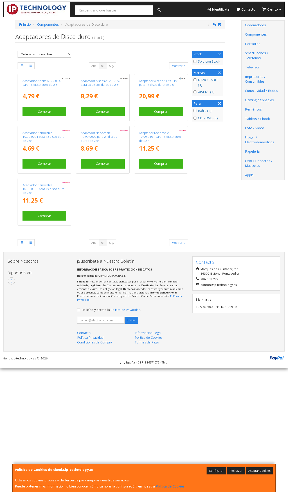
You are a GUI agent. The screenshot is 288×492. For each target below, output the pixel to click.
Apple (249, 175)
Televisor (252, 67)
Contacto (245, 9)
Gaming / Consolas (259, 100)
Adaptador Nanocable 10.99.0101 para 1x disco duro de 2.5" (160, 219)
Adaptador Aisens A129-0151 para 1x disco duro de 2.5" (159, 124)
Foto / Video (254, 128)
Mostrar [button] (178, 66)
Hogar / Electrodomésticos (259, 139)
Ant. (94, 66)
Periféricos (253, 109)
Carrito (271, 9)
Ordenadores (255, 25)
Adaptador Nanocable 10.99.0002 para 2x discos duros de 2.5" (99, 219)
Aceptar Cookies (259, 471)
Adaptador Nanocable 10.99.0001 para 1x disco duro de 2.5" (43, 219)
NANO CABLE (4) (206, 82)
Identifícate (218, 9)
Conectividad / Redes (261, 90)
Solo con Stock (207, 61)
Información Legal (148, 456)
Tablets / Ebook (257, 118)
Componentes (256, 34)
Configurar (216, 471)
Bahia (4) (203, 110)
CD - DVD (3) (206, 118)
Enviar (131, 444)
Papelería (252, 151)
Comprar (44, 152)
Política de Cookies (170, 486)
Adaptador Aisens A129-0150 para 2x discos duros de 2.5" (101, 124)
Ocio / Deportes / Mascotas (258, 163)
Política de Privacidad (125, 433)
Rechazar (236, 471)
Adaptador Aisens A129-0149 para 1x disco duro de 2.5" (42, 124)
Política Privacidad (90, 461)
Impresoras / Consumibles (255, 79)
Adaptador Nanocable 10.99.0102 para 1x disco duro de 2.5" (43, 312)
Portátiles (252, 43)
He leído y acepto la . (111, 433)
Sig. (111, 66)
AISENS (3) (204, 92)
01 (102, 66)
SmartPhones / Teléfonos (256, 55)
